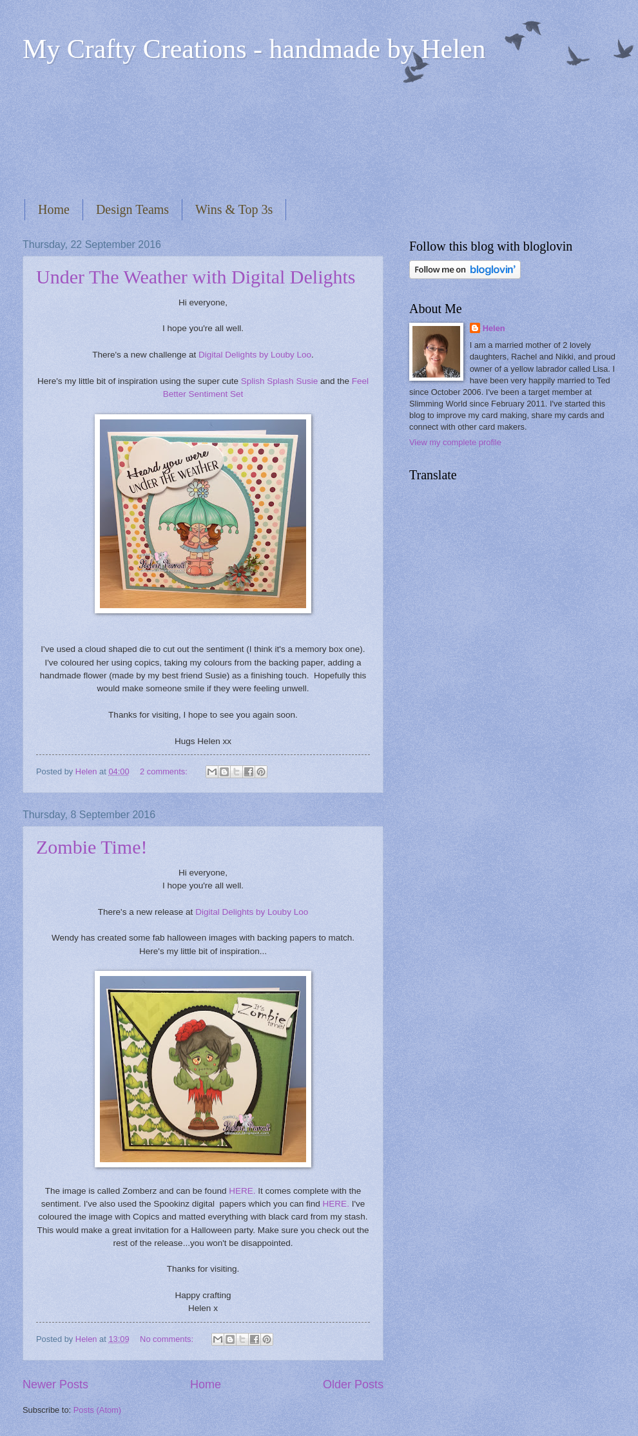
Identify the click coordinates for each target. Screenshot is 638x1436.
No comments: (168, 1339)
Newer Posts (55, 1384)
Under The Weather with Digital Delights (196, 276)
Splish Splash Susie (279, 381)
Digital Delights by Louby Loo (254, 354)
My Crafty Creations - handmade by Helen (254, 49)
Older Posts (353, 1384)
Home (54, 209)
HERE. (242, 1191)
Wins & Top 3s (234, 209)
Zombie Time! (92, 846)
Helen (494, 328)
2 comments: (164, 771)
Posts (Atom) (97, 1410)
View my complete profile (455, 442)
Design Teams (132, 209)
